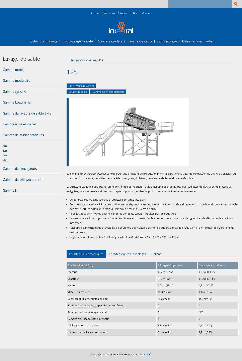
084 (5, 146)
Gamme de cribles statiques (108, 92)
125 (5, 150)
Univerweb (145, 354)
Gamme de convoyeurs (20, 168)
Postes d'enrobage (43, 41)
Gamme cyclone (14, 91)
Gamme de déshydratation (22, 179)
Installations (88, 60)
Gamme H (10, 190)
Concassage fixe (110, 41)
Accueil (95, 13)
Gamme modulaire (16, 80)
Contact (146, 13)
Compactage (167, 41)
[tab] (32, 70)
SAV (134, 13)
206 (5, 160)
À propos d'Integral (115, 13)
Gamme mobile (14, 69)
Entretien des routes (198, 41)
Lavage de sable (140, 41)
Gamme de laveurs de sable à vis (27, 113)
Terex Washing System (81, 85)
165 (5, 155)
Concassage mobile (78, 41)
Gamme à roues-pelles (19, 124)
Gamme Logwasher (17, 102)
